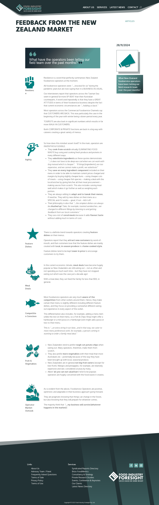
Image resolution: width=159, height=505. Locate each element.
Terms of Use (37, 471)
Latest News (117, 7)
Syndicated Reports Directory (85, 456)
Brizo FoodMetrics (80, 459)
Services (102, 7)
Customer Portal (132, 3)
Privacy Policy (37, 468)
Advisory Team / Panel (41, 459)
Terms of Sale (37, 465)
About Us (88, 7)
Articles (130, 24)
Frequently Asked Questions (44, 462)
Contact (133, 7)
